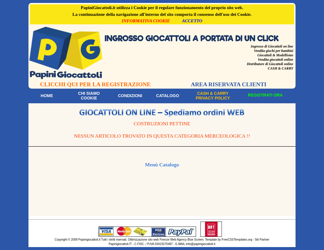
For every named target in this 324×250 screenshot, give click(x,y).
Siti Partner (262, 239)
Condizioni (130, 95)
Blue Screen (195, 239)
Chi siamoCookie (89, 95)
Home (47, 95)
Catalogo (167, 95)
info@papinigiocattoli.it (200, 244)
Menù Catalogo (162, 165)
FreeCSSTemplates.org (237, 239)
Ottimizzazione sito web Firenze (148, 239)
